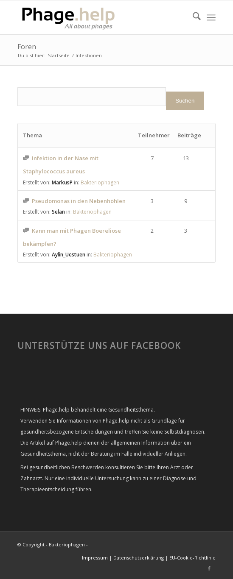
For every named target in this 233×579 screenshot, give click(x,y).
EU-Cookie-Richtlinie (192, 557)
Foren (26, 46)
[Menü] (211, 17)
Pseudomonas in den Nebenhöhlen (79, 201)
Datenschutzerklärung (138, 557)
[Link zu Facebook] (209, 568)
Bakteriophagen (100, 182)
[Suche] (192, 17)
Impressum (95, 557)
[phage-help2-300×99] (96, 17)
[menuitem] (192, 17)
